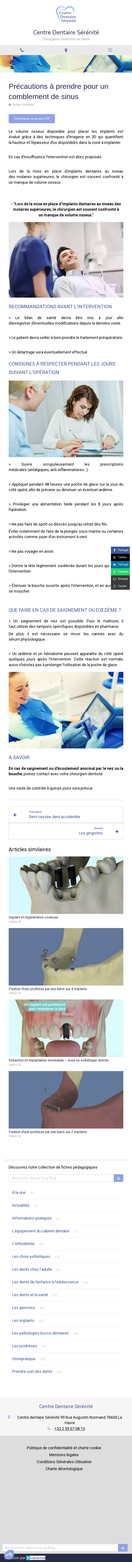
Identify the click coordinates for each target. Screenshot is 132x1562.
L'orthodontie (23, 1243)
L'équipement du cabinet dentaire (40, 1231)
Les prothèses (24, 1346)
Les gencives (23, 1307)
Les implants (23, 1320)
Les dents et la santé (30, 1294)
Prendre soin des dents (32, 1371)
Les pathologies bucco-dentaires (40, 1333)
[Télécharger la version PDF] (32, 118)
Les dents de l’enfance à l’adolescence (45, 1282)
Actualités (21, 1205)
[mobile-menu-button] (110, 50)
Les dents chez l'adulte (32, 1269)
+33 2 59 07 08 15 (69, 1428)
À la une (19, 1192)
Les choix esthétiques (31, 1256)
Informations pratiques (32, 1218)
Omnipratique (23, 1358)
